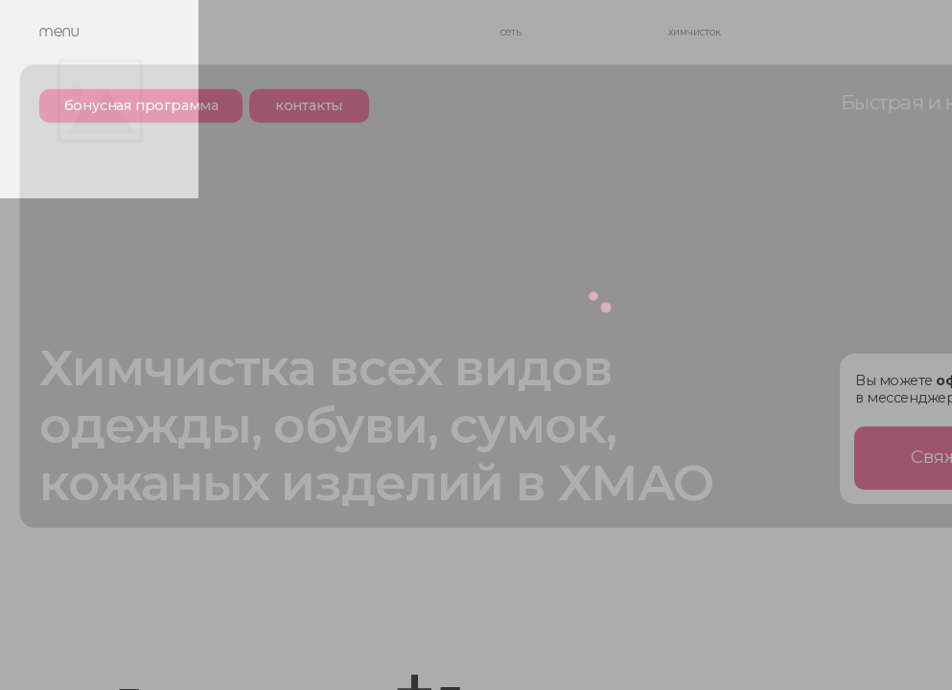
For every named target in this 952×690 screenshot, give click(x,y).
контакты (308, 105)
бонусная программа (141, 105)
